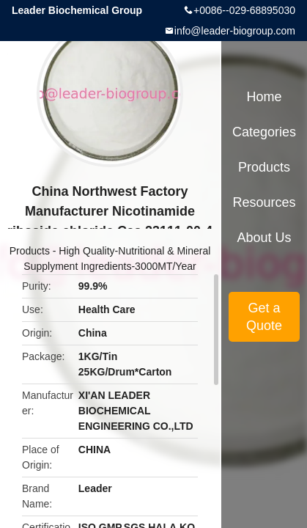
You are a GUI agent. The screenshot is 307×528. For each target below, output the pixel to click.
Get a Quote (264, 317)
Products (30, 251)
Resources (263, 202)
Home (263, 96)
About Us (264, 237)
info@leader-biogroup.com (234, 31)
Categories (264, 132)
